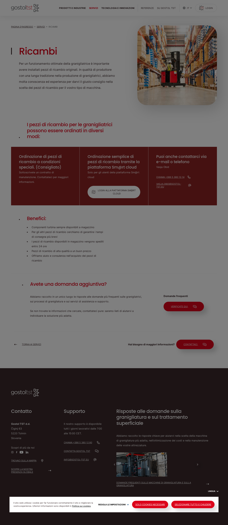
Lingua (213, 491)
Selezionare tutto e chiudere (193, 504)
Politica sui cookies (81, 506)
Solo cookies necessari (150, 504)
